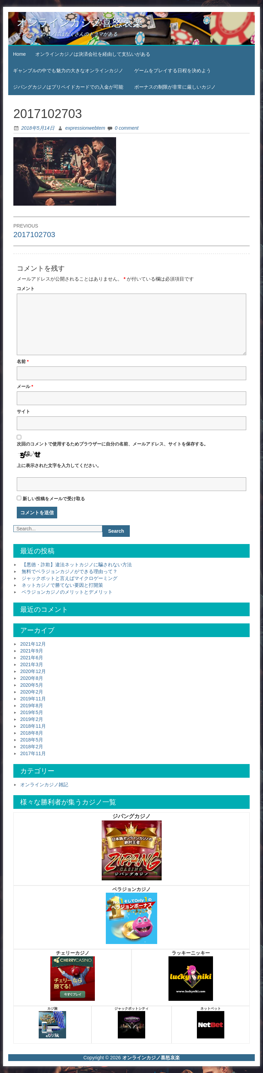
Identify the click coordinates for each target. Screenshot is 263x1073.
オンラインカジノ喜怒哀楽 (80, 22)
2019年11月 (33, 698)
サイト (23, 411)
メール (25, 386)
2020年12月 (33, 671)
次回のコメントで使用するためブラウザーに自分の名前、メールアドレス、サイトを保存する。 (112, 444)
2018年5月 (31, 739)
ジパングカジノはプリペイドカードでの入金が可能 (68, 87)
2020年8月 (31, 678)
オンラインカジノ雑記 (44, 784)
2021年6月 (31, 657)
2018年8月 (31, 733)
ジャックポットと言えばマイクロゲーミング (69, 578)
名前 (23, 361)
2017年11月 (33, 753)
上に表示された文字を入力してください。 (59, 465)
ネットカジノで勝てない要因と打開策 (62, 585)
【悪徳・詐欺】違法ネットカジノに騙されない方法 (77, 564)
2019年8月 (31, 705)
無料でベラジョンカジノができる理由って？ (69, 571)
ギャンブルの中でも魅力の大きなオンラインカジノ (68, 70)
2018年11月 (33, 726)
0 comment (126, 128)
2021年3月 (31, 664)
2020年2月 (31, 692)
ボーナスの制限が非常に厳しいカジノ (175, 87)
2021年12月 (33, 644)
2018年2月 (31, 746)
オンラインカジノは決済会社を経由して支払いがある (92, 54)
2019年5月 (31, 712)
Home (19, 54)
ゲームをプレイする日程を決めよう (172, 70)
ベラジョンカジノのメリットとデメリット (67, 592)
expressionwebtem (85, 128)
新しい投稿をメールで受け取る (54, 498)
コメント (26, 288)
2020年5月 (31, 685)
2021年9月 (31, 651)
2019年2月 (31, 719)
